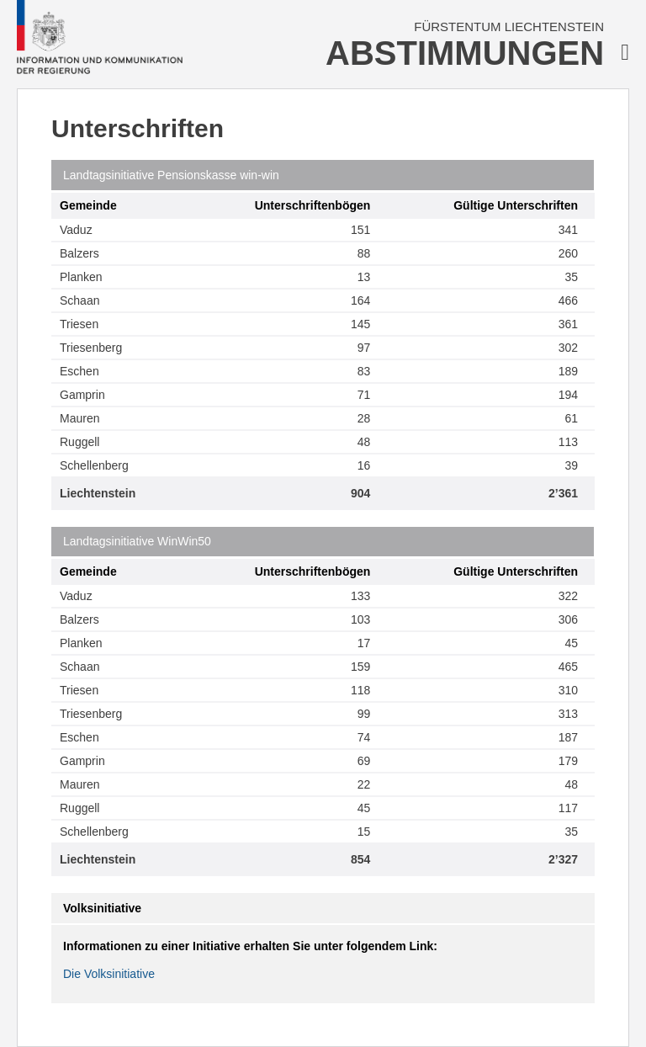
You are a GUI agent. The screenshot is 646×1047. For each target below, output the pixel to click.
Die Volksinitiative (109, 974)
